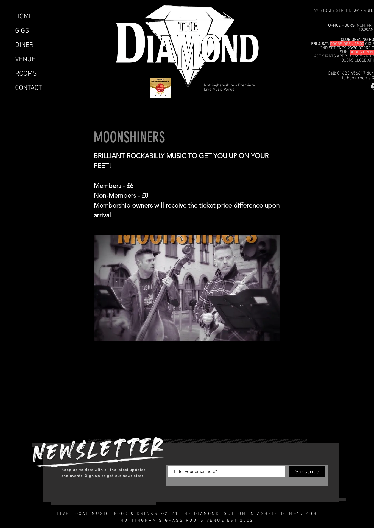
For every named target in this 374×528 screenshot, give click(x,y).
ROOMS (26, 74)
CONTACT (28, 88)
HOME (24, 17)
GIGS (22, 31)
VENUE (25, 59)
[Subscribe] (307, 471)
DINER (24, 45)
